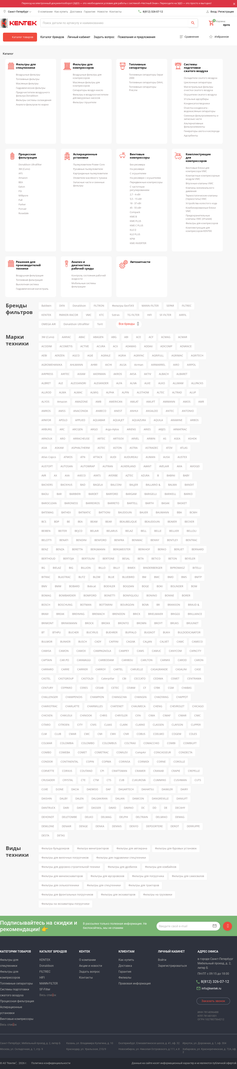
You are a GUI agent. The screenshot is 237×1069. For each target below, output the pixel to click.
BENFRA (119, 540)
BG (43, 567)
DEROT (175, 826)
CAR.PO (64, 660)
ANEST (118, 411)
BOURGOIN (127, 604)
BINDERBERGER (152, 567)
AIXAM (81, 374)
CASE (198, 669)
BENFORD (100, 540)
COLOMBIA (67, 743)
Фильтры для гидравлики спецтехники (121, 857)
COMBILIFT (190, 743)
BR (158, 604)
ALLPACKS (197, 383)
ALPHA (110, 392)
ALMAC (78, 392)
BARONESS (71, 503)
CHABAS (187, 687)
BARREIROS (93, 503)
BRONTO (123, 623)
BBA (179, 512)
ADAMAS (131, 346)
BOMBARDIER (67, 595)
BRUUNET (192, 623)
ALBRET (46, 383)
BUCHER (74, 632)
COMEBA (64, 752)
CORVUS (67, 771)
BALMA (172, 484)
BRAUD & (193, 604)
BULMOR (46, 641)
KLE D (133, 229)
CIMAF (167, 715)
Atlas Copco (48, 457)
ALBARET (181, 374)
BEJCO (78, 531)
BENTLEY (172, 540)
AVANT (147, 466)
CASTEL (46, 678)
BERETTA (77, 549)
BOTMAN (85, 604)
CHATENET (117, 706)
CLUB (58, 734)
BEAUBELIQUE (128, 521)
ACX (115, 346)
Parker (22, 204)
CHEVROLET (177, 706)
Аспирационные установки (85, 155)
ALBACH (164, 374)
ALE (61, 383)
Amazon (23, 177)
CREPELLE (194, 771)
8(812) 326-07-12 (153, 11)
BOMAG (46, 595)
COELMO (158, 734)
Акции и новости (90, 965)
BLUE (111, 577)
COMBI (171, 743)
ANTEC (170, 411)
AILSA (123, 364)
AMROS (46, 411)
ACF (151, 337)
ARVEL (135, 438)
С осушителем (138, 173)
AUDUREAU (131, 457)
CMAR (72, 734)
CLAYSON (177, 724)
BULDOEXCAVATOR (189, 632)
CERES (84, 687)
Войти (162, 960)
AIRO (176, 364)
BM (144, 577)
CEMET (175, 678)
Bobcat (91, 586)
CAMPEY (124, 651)
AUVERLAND (128, 466)
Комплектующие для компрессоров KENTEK (199, 229)
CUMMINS (159, 780)
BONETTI (109, 595)
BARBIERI (75, 494)
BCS (43, 521)
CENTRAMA (194, 678)
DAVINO (128, 807)
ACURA (101, 346)
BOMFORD (90, 595)
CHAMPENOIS (74, 697)
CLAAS (108, 724)
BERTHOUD (48, 558)
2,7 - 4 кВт (135, 194)
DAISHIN (46, 798)
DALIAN (120, 798)
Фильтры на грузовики (157, 894)
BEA (21, 182)
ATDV (169, 447)
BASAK (165, 503)
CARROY (101, 669)
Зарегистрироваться (172, 965)
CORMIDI (143, 761)
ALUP (193, 392)
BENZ (44, 549)
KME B (133, 216)
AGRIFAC (139, 355)
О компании (45, 11)
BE (68, 521)
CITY (80, 724)
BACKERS (47, 484)
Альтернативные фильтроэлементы (194, 125)
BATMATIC (85, 512)
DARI (66, 807)
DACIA (75, 789)
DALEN (79, 798)
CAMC (180, 641)
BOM (194, 586)
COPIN (90, 761)
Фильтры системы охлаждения (33, 100)
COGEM (176, 734)
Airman (138, 364)
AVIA (179, 466)
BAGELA (98, 484)
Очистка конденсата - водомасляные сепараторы (199, 109)
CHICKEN (47, 715)
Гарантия (89, 11)
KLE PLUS (135, 234)
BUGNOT (149, 632)
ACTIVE (84, 346)
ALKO (161, 383)
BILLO (102, 567)
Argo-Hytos (112, 429)
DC (143, 807)
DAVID (112, 807)
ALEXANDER (101, 383)
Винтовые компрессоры (140, 155)
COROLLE (179, 761)
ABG (113, 337)
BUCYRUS (92, 632)
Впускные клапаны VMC (199, 183)
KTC (101, 315)
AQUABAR (99, 420)
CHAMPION (97, 697)
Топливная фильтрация (29, 280)
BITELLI (197, 567)
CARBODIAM (106, 660)
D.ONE (60, 789)
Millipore (23, 195)
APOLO (63, 420)
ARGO (94, 429)
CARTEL (118, 669)
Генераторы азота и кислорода (201, 131)
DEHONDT (47, 817)
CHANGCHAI (119, 697)
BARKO (188, 494)
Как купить (61, 11)
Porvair (22, 208)
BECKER (189, 521)
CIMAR (182, 715)
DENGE (83, 826)
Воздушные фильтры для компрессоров (87, 76)
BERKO (162, 549)
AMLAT (134, 401)
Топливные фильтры (27, 79)
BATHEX (66, 512)
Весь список (8, 1024)
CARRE (65, 669)
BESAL (126, 558)
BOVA (145, 604)
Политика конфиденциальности (50, 1063)
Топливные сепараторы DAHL (146, 82)
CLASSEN (158, 724)
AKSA (133, 374)
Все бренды (127, 324)
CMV (113, 734)
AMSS (62, 411)
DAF (108, 789)
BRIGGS (175, 614)
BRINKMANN (69, 623)
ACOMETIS (66, 346)
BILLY (116, 567)
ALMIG (94, 392)
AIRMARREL (158, 364)
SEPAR (170, 305)
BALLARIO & (153, 484)
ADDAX (148, 346)
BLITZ (82, 577)
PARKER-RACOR (68, 315)
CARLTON (147, 660)
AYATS (97, 475)
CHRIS (103, 715)
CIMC (197, 715)
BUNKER (65, 641)
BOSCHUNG (65, 604)
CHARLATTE (72, 706)
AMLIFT (150, 401)
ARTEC (101, 438)
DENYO (133, 826)
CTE (83, 780)
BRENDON (118, 614)
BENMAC (137, 540)
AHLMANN (76, 364)
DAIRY (184, 789)
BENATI (63, 540)
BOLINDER (177, 586)
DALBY (64, 798)
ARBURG (46, 429)
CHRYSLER (121, 715)
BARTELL (132, 503)
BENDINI (81, 540)
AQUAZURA (139, 420)
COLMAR (46, 743)
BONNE (169, 595)
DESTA (45, 835)
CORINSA (124, 761)
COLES (193, 734)
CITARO (46, 724)
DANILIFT (182, 798)
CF (144, 687)
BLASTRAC (64, 577)
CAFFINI (113, 641)
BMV (44, 586)
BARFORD (112, 494)
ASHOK (192, 438)
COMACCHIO (151, 743)
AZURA (145, 475)
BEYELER (190, 558)
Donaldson (79, 305)
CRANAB (158, 771)
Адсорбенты (191, 135)
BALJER (133, 484)
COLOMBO (87, 743)
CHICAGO (198, 706)
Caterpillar (107, 678)
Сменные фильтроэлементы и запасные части (201, 117)
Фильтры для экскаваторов (118, 894)
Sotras (116, 315)
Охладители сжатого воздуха (200, 78)
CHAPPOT (182, 697)
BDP (56, 521)
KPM (132, 238)
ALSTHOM (143, 392)
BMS (184, 577)
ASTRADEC (151, 447)
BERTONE (108, 558)
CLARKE (140, 724)
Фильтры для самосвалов (188, 876)
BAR (59, 494)
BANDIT (189, 484)
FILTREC (186, 305)
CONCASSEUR (162, 752)
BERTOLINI (88, 558)
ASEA (177, 438)
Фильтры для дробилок (122, 867)
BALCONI (116, 484)
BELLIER (174, 531)
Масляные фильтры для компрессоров (86, 84)
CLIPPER (196, 724)
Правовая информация (134, 983)
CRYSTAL (68, 780)
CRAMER (140, 771)
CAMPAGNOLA (102, 651)
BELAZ (129, 531)
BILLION (86, 567)
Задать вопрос (104, 37)
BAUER (144, 512)
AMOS (187, 401)
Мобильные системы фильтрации (83, 285)
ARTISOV (118, 438)
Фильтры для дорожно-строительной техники (70, 867)
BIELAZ (57, 567)
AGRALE (106, 355)
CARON (198, 660)
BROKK (105, 623)
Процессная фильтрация (28, 155)
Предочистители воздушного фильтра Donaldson (33, 94)
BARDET (93, 494)
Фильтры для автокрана (131, 848)
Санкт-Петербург (19, 11)
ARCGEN (77, 429)
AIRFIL (182, 315)
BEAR (108, 521)
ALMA (62, 392)
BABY (186, 475)
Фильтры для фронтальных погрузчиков (67, 894)
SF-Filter (44, 989)
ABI (126, 337)
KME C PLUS (136, 225)
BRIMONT (47, 623)
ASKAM (59, 447)
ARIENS (131, 429)
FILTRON (99, 305)
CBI (124, 678)
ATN (82, 457)
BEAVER (172, 521)
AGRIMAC (177, 355)
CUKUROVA (139, 780)
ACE (138, 337)
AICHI (108, 364)
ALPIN (125, 392)
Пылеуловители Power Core (89, 164)
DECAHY (180, 807)
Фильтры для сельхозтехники (60, 885)
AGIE (90, 355)
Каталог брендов (52, 37)
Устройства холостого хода (201, 203)
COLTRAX (130, 743)
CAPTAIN (46, 660)
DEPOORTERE (154, 826)
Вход (213, 11)
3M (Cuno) (24, 169)
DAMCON (138, 798)
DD (154, 807)
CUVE (44, 789)
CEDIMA (158, 678)
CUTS (198, 780)
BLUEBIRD (128, 577)
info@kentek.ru (209, 988)
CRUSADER (48, 780)
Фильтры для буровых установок (176, 848)
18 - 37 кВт (135, 203)
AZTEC (129, 475)
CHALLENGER (49, 697)
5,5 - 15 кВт (136, 198)
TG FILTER (133, 315)
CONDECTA (185, 752)
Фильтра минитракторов (93, 848)
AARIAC (66, 337)
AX (55, 475)
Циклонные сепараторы (198, 82)
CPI (102, 771)
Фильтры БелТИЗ (123, 305)
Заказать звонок (213, 1001)
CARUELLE (137, 669)
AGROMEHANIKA (51, 364)
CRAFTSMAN (119, 771)
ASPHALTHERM (80, 447)
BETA (141, 558)
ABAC (82, 337)
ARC (62, 429)
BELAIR (94, 531)
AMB (98, 401)
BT (43, 632)
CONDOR (47, 761)
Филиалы (124, 977)
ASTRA (134, 447)
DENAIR (66, 826)
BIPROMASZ (177, 567)
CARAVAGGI (84, 660)
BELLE (157, 531)
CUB (121, 780)
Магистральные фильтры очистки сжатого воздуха (198, 88)
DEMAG (179, 817)
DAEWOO (92, 789)
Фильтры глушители (84, 102)
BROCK (89, 623)
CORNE (161, 761)
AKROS (118, 374)
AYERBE (113, 475)
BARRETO (113, 503)
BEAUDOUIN (152, 521)
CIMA (151, 715)
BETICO (156, 558)
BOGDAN (128, 586)
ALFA (119, 383)
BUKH (166, 632)
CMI (100, 734)
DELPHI (123, 817)
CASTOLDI (87, 678)
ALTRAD (177, 392)
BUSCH (82, 641)
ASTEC (101, 447)
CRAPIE (175, 771)
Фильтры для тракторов (143, 885)
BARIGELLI (150, 494)
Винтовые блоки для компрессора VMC (197, 169)
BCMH (193, 512)
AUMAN (150, 457)
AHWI (94, 364)
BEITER (62, 531)
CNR (126, 734)
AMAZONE (81, 401)
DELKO (89, 817)
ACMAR (182, 337)
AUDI (113, 457)
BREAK (60, 614)
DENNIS (117, 826)
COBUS (141, 734)
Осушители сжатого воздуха (200, 94)
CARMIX (165, 660)
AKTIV (147, 374)
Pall (20, 200)
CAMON (64, 651)
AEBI (44, 355)
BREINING (78, 614)
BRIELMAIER (155, 614)
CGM (171, 687)
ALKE (147, 383)
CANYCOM (175, 651)
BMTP (198, 577)
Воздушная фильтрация (29, 275)
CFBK (157, 687)
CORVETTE (47, 771)
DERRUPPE (193, 826)
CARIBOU (127, 660)
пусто (226, 24)
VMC (88, 315)
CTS (109, 780)
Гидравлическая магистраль (32, 288)
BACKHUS (66, 484)
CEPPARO (66, 687)
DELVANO (161, 817)
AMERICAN (115, 401)
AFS (21, 173)
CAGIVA (130, 641)
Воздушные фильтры (28, 74)
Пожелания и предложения (136, 37)
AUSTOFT (47, 466)
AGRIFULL (158, 355)
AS (164, 438)
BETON (172, 558)
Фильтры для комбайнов (160, 867)
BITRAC (45, 577)
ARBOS (194, 420)
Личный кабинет (78, 37)
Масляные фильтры (27, 83)
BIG (71, 567)
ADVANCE (186, 346)
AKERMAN (99, 374)
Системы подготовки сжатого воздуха (196, 67)
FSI (20, 191)
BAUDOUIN (125, 512)
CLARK (124, 724)
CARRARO (47, 669)
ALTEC (160, 392)
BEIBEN (46, 531)
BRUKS (174, 623)
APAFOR (46, 420)
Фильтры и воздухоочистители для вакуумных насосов (90, 96)
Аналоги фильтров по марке (32, 104)
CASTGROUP (66, 678)
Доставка (76, 11)
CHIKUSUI (66, 715)
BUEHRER (112, 632)
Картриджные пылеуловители (90, 173)
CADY (98, 641)
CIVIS (93, 724)
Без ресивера (137, 164)
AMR (201, 401)
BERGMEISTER (122, 549)
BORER (186, 595)
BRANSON (174, 604)
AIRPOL (191, 364)
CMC (87, 734)
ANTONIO (188, 411)
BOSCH (45, 604)
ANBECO (101, 411)
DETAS (61, 835)
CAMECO (197, 641)
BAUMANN (162, 512)
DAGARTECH (126, 789)
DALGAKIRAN (99, 798)
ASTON (117, 447)
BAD (82, 484)
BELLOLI (191, 531)
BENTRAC (191, 540)
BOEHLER (109, 586)
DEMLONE (47, 826)
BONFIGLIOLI (131, 595)
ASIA (44, 447)
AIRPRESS (47, 374)
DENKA (100, 826)
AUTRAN (108, 466)
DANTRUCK (48, 807)
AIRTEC (65, 374)
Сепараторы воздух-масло (88, 90)
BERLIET (179, 549)
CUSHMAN (180, 780)
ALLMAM (178, 383)
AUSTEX (182, 457)
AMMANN (169, 401)
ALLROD (46, 392)
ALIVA (133, 383)
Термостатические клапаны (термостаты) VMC (202, 197)
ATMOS (68, 457)
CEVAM (131, 687)
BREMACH (98, 614)
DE (165, 807)
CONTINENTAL (69, 761)
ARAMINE (176, 420)
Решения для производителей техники (28, 265)
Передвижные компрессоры (146, 182)
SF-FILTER (165, 315)
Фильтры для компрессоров (83, 65)
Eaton (22, 186)
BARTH (149, 503)
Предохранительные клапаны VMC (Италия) (199, 217)
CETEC (115, 687)
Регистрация (226, 11)
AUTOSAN (67, 466)
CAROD (182, 660)
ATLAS (184, 447)
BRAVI (45, 614)
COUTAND (86, 771)
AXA (67, 475)
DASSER (96, 807)
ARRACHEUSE (81, 438)
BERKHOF (144, 549)
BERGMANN (98, 549)
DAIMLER (167, 789)
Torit (100, 324)
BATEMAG (47, 512)
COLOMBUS (109, 743)
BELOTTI (46, 540)
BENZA (60, 549)
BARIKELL (170, 494)
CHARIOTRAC (49, 706)
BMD (170, 577)
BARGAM (131, 494)
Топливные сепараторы (138, 65)
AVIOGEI (195, 466)
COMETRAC (102, 752)
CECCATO (140, 678)
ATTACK (97, 457)
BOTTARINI (106, 604)
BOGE (145, 586)
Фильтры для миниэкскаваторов (62, 876)
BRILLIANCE (195, 614)
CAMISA (46, 651)
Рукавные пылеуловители (88, 169)
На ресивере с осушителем (145, 177)
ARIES (147, 429)
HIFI (149, 315)
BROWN (141, 623)
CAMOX (81, 651)
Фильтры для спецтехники (26, 65)
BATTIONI (104, 512)
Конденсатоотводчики (197, 103)
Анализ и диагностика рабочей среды (82, 265)
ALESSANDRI (78, 383)
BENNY (155, 540)
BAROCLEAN (49, 503)
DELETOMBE (69, 817)
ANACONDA (80, 411)
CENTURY (47, 687)
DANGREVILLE (160, 798)
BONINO (151, 595)
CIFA (138, 715)
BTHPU (56, 632)
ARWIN (151, 438)
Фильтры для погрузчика (148, 876)
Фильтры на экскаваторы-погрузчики (65, 903)
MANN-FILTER (150, 305)
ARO (62, 438)
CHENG (157, 706)
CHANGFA (141, 697)
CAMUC (156, 651)
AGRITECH (197, 355)
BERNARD (198, 549)
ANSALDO (152, 411)
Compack (135, 212)
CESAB (100, 687)
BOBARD (74, 586)
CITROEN (63, 724)
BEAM (94, 521)
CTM (96, 780)
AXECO (81, 475)
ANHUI (134, 411)
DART (80, 807)
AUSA (166, 457)
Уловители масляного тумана (90, 177)
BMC (157, 577)
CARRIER (82, 669)
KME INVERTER (138, 243)
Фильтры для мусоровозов (107, 876)
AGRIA (122, 355)
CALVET (164, 641)
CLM (44, 734)
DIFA (62, 305)
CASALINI (181, 669)
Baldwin (46, 305)
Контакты (115, 11)
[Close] (235, 3)
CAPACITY (195, 651)
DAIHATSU (147, 789)
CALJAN (147, 641)
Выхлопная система (27, 284)
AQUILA (158, 420)
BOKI (160, 586)
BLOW (96, 577)
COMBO (46, 752)
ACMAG (165, 337)
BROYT (158, 623)
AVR (43, 475)
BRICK (136, 614)
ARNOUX (46, 438)
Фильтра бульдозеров (55, 848)
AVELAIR (164, 466)
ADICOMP (166, 346)
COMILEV (122, 752)
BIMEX (131, 567)
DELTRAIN (142, 817)
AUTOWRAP (88, 466)
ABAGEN (98, 337)
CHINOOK (86, 715)
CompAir (140, 752)
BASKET (182, 503)
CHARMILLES (95, 706)
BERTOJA (68, 558)
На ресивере (137, 169)
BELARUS (112, 531)
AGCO (76, 355)
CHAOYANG (161, 697)
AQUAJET (118, 420)
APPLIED (80, 420)
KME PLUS (135, 221)
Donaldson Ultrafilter (30, 164)
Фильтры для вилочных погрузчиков (65, 857)
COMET (82, 752)
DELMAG (106, 817)
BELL (143, 531)
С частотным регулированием (139, 188)
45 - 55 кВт (135, 207)
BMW (58, 586)
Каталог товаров (22, 37)
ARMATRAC (180, 429)
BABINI (171, 475)
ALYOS (45, 401)
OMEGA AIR (48, 324)
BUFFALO (130, 632)
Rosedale (24, 213)
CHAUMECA (138, 706)
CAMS (140, 651)
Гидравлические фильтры (30, 88)
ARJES (162, 429)
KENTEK (46, 315)
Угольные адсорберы (196, 99)
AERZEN (60, 355)
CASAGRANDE (159, 669)
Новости (102, 11)
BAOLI (45, 494)
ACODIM (46, 346)
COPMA (106, 761)
